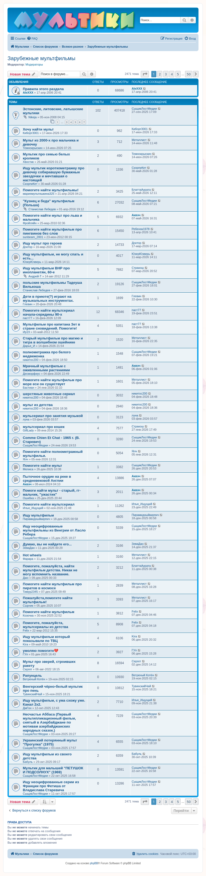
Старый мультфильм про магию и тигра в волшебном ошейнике (53, 340)
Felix (135, 611)
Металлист (139, 139)
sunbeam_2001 (33, 237)
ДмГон (27, 708)
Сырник (28, 605)
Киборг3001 (31, 133)
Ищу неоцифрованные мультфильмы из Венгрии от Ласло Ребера (54, 530)
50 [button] (189, 74)
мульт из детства (38, 405)
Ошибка (28, 498)
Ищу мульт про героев (42, 243)
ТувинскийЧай (32, 694)
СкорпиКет (30, 183)
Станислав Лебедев (42, 209)
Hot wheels (32, 555)
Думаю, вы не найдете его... (47, 544)
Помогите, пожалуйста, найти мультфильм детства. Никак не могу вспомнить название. (50, 570)
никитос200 (30, 359)
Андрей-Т (35, 276)
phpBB (94, 863)
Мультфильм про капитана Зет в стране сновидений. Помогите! (51, 326)
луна (26, 419)
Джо (25, 577)
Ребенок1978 (141, 229)
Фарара (28, 558)
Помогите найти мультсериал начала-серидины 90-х (49, 312)
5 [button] (178, 74)
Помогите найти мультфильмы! (51, 190)
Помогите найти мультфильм (48, 612)
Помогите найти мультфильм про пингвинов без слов (52, 231)
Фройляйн (29, 223)
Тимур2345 (30, 591)
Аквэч (136, 215)
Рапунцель (32, 676)
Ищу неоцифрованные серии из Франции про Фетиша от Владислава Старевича (51, 786)
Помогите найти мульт (42, 466)
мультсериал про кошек (44, 427)
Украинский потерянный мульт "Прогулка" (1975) (50, 742)
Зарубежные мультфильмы (41, 58)
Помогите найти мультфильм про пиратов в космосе (52, 586)
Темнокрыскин (32, 148)
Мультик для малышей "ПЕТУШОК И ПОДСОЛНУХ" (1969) (53, 770)
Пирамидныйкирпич (36, 519)
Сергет (27, 669)
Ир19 (26, 332)
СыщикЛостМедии (144, 108)
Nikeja (32, 117)
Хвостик (28, 161)
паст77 (27, 318)
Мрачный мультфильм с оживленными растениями (46, 368)
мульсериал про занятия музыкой (53, 416)
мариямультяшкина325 (38, 193)
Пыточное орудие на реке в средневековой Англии (47, 479)
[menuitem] (32, 38)
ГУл (25, 654)
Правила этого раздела (43, 89)
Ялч (25, 459)
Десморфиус (31, 373)
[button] (145, 74)
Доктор (27, 246)
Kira (25, 644)
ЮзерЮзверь (32, 261)
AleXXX (28, 92)
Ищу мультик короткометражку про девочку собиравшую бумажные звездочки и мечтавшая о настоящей (53, 174)
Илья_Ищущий (33, 508)
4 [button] (172, 74)
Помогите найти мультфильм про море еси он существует (52, 382)
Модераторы (34, 64)
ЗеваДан (29, 547)
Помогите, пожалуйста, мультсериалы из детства (45, 625)
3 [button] (166, 74)
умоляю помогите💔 (40, 651)
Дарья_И (29, 345)
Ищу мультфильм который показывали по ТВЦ (46, 639)
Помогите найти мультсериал (49, 504)
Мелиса (28, 469)
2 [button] (160, 74)
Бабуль (28, 761)
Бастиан (28, 387)
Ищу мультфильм (38, 515)
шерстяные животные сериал (49, 394)
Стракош (138, 267)
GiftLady (28, 430)
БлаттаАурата (141, 189)
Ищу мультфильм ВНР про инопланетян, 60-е (46, 270)
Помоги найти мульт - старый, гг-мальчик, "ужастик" (51, 492)
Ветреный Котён (34, 679)
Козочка (28, 615)
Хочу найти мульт (38, 129)
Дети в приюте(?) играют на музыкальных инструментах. (48, 298)
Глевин (27, 304)
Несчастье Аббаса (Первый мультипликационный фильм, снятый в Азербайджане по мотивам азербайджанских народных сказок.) (49, 722)
